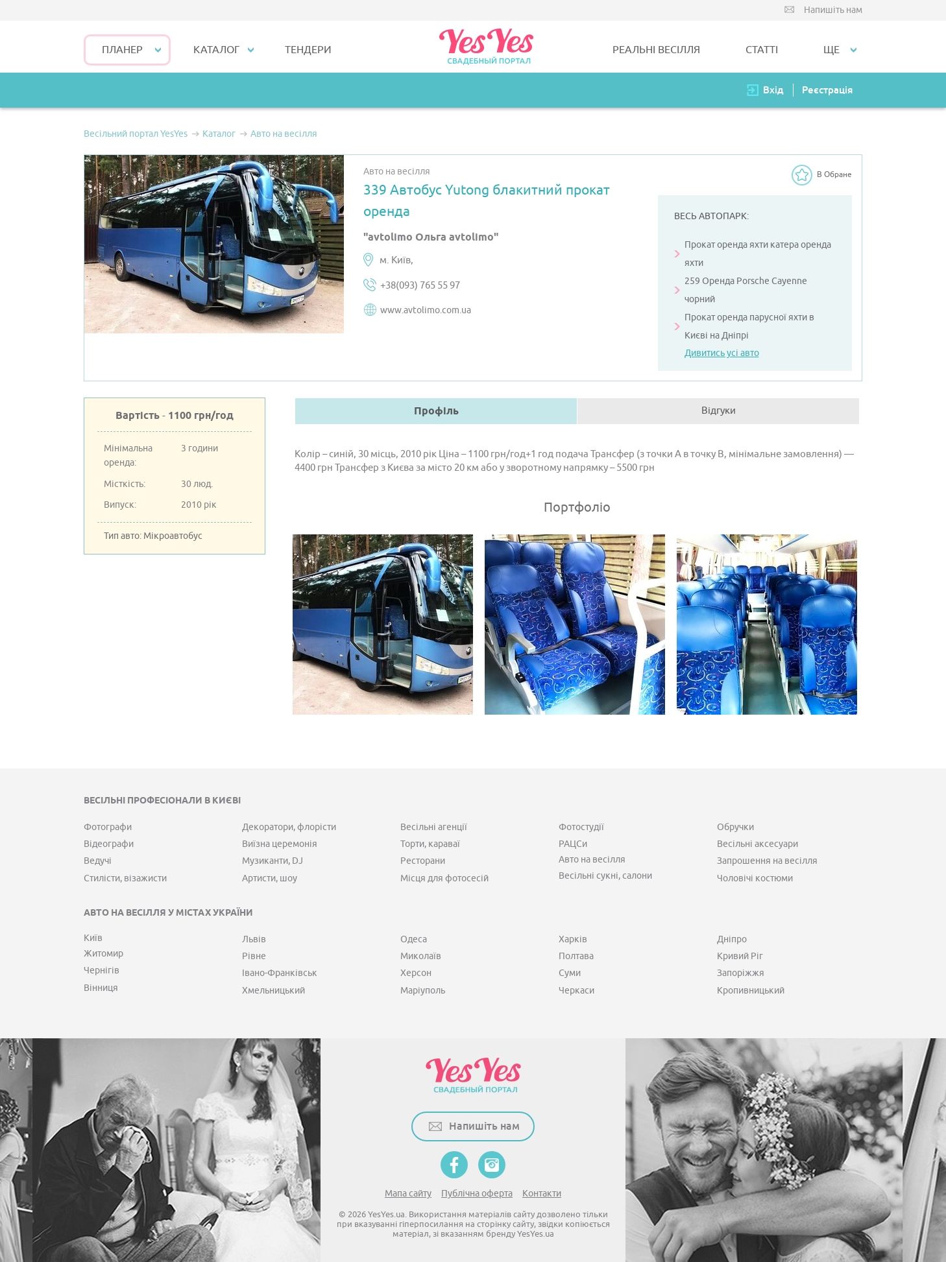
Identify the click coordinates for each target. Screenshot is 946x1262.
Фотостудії (581, 827)
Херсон (415, 973)
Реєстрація (827, 90)
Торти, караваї (430, 844)
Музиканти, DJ (272, 860)
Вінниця (101, 988)
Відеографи (109, 844)
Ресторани (422, 860)
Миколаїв (420, 956)
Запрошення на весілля (767, 860)
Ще (831, 49)
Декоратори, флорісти (289, 827)
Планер (122, 49)
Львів (254, 939)
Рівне (254, 956)
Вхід (773, 90)
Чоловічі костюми (755, 878)
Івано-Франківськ (279, 973)
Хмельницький (273, 990)
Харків (573, 939)
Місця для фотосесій (444, 878)
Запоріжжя (740, 973)
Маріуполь (422, 990)
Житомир (103, 953)
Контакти (541, 1193)
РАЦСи (573, 844)
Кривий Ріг (740, 956)
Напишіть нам (833, 10)
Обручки (735, 827)
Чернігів (101, 970)
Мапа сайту (408, 1193)
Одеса (413, 939)
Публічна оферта (477, 1193)
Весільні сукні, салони (605, 875)
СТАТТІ (762, 49)
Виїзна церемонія (279, 844)
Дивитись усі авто (722, 353)
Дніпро (732, 939)
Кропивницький (750, 990)
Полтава (576, 956)
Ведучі (98, 860)
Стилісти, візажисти (125, 878)
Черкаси (576, 990)
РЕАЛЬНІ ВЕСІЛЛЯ (656, 49)
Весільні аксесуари (757, 844)
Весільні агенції (433, 827)
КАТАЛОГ (216, 49)
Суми (570, 973)
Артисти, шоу (269, 878)
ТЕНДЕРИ (308, 49)
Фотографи (108, 827)
